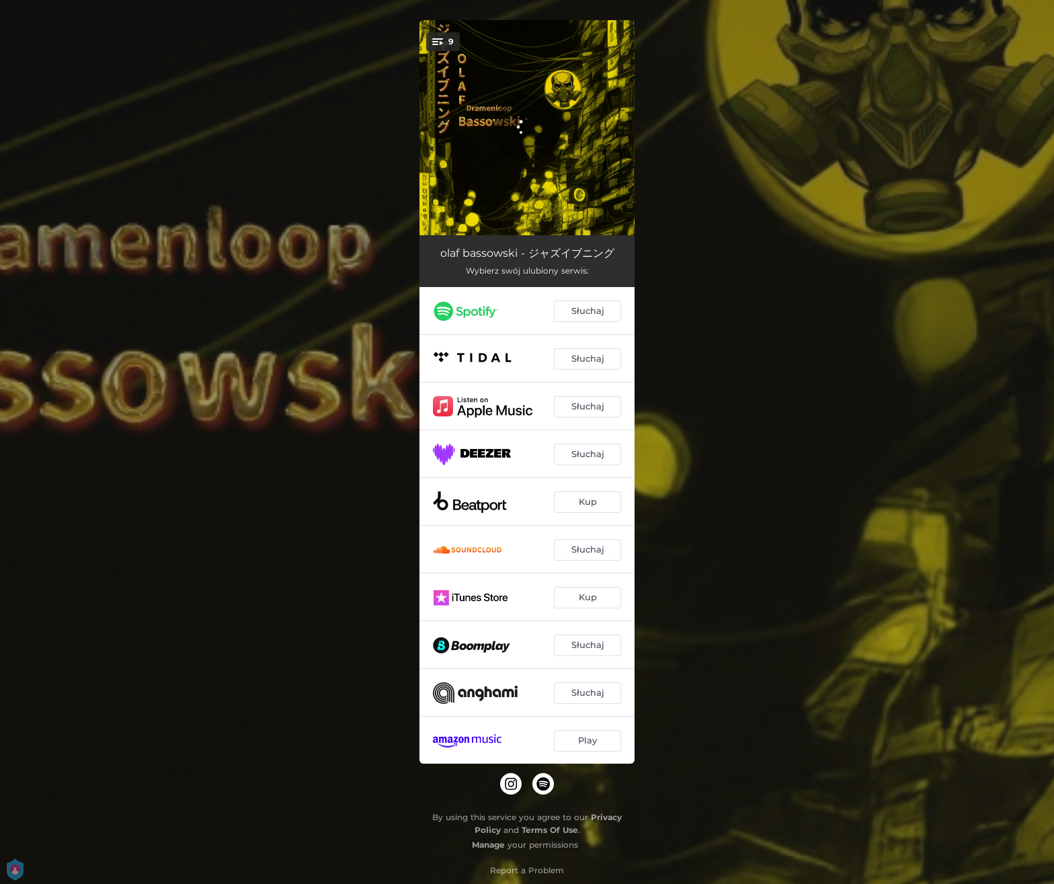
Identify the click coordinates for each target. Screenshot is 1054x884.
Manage (488, 845)
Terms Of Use (550, 830)
